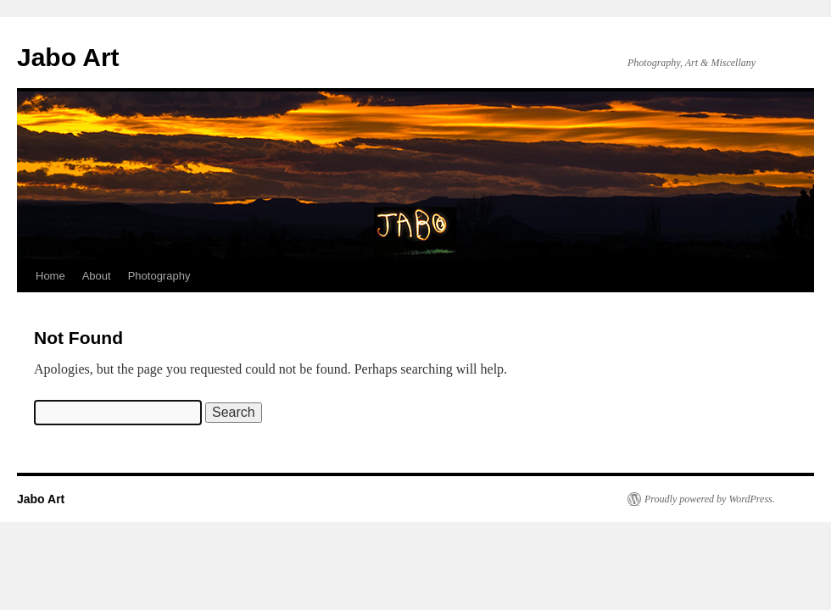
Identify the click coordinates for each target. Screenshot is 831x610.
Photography (159, 275)
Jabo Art (68, 57)
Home (50, 275)
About (96, 275)
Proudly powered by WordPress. (709, 499)
